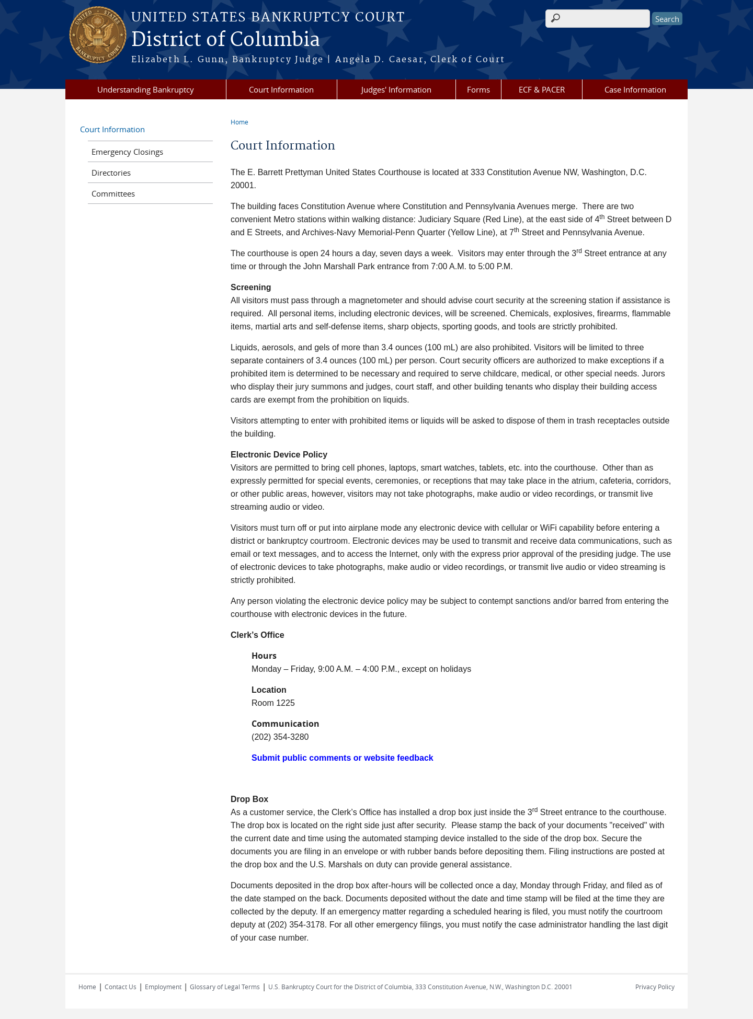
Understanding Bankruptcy (145, 89)
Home (239, 122)
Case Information (635, 89)
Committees (113, 193)
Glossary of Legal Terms (225, 986)
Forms (478, 89)
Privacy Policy (655, 986)
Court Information (281, 89)
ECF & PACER (542, 89)
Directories (111, 172)
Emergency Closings (127, 151)
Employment (163, 986)
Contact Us (120, 986)
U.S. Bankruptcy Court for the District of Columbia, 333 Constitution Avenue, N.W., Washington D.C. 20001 (420, 986)
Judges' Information (396, 89)
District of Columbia (225, 40)
